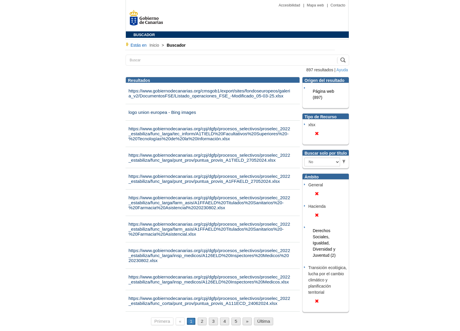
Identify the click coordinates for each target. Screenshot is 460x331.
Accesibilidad (290, 5)
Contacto (338, 5)
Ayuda (342, 69)
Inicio (154, 45)
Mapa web (316, 5)
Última (263, 321)
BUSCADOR (144, 35)
